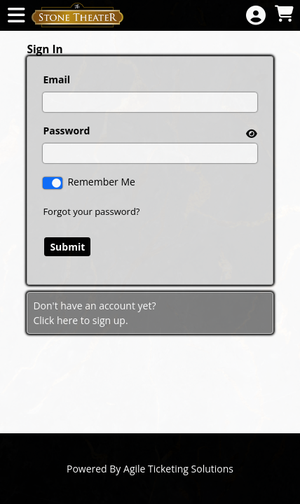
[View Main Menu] (16, 15)
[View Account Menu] (256, 15)
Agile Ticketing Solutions (178, 468)
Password (66, 130)
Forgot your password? (91, 211)
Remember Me (101, 181)
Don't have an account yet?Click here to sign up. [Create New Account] (94, 313)
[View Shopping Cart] (284, 14)
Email (56, 79)
